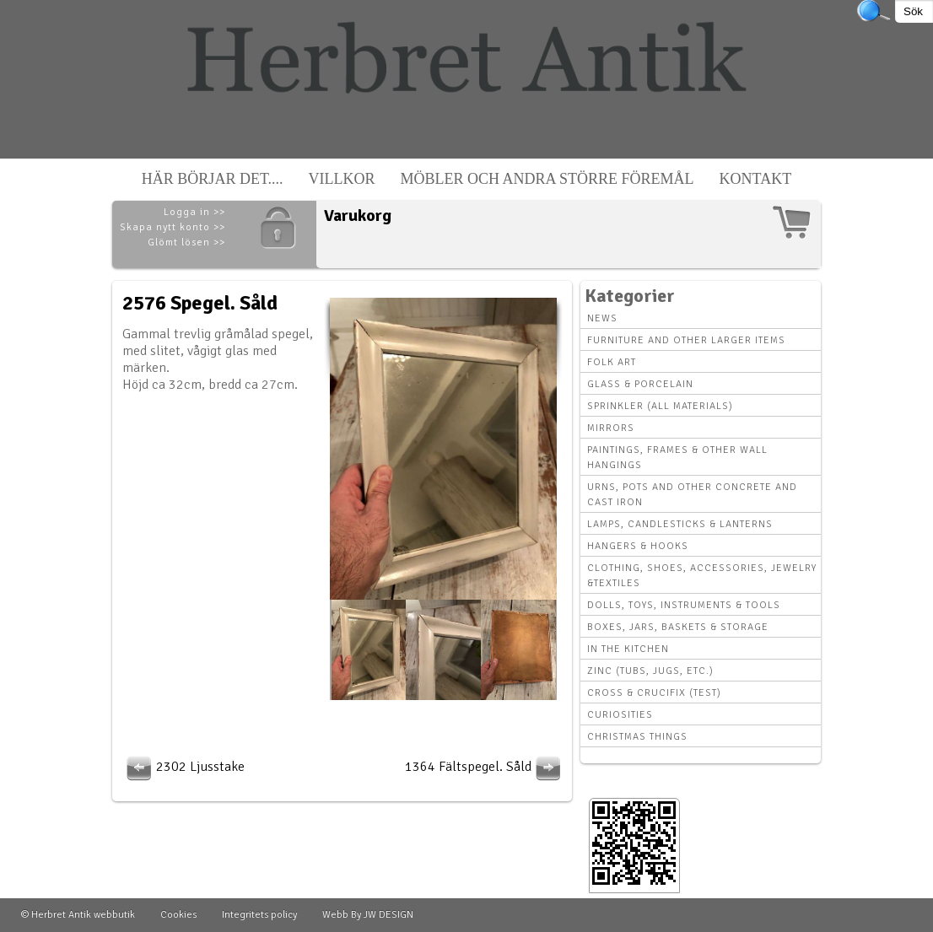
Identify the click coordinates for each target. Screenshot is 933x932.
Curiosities (620, 714)
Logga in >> (194, 212)
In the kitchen (628, 649)
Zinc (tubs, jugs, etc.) (650, 671)
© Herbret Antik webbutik (78, 914)
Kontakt (756, 178)
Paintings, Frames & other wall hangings (677, 457)
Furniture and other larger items (686, 340)
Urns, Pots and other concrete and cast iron (692, 495)
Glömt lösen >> (186, 242)
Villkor (342, 178)
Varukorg (357, 215)
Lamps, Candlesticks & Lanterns (680, 524)
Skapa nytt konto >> (172, 227)
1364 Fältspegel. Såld (485, 766)
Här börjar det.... (212, 178)
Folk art (611, 362)
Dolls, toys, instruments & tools (683, 605)
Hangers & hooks (637, 546)
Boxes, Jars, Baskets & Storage (678, 627)
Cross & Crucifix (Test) (654, 693)
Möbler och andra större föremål (547, 178)
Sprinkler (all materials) (660, 406)
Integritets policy (259, 914)
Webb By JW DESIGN (367, 914)
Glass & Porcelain (640, 384)
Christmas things (637, 736)
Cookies (178, 914)
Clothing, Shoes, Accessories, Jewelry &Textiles (702, 576)
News (602, 318)
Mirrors (610, 428)
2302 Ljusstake (183, 766)
